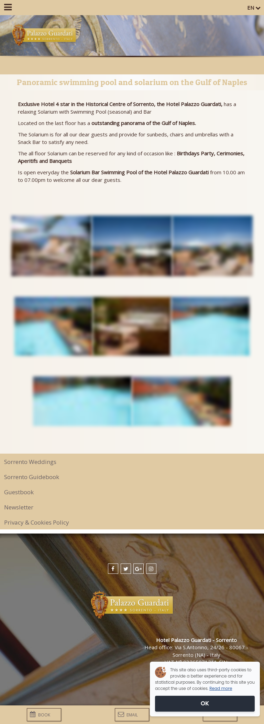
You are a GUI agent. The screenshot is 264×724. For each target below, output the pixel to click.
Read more (220, 688)
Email (128, 714)
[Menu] (7, 7)
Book (40, 714)
